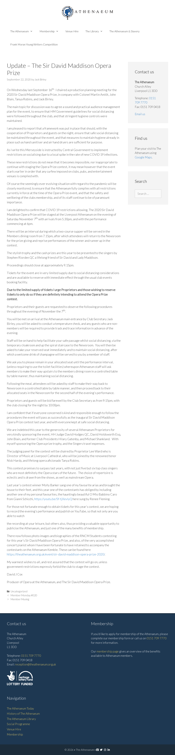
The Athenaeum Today (20, 708)
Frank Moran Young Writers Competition (34, 44)
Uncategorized (19, 591)
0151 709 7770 (31, 655)
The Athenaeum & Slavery (124, 31)
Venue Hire (72, 31)
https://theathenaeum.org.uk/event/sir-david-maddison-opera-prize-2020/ (56, 554)
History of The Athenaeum (23, 713)
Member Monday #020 (24, 595)
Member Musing (20, 599)
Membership (51, 31)
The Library (95, 31)
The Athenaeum (23, 31)
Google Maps (143, 157)
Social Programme (18, 724)
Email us (140, 114)
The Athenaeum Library (21, 719)
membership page (108, 651)
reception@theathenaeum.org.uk (35, 664)
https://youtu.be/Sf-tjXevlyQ (53, 499)
